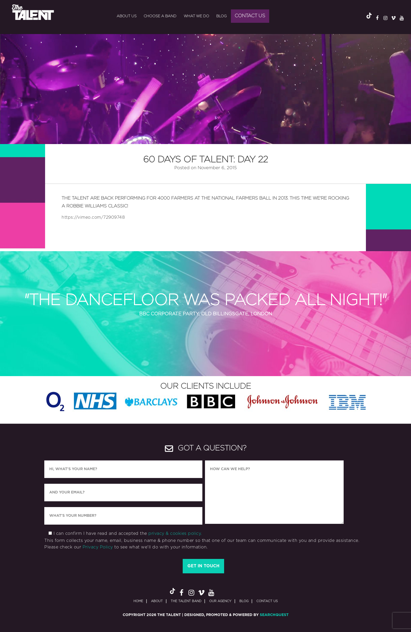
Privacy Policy (98, 547)
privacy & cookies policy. (175, 533)
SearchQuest (274, 615)
